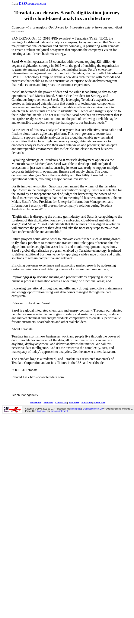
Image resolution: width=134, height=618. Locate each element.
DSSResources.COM (93, 409)
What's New (99, 403)
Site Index (74, 403)
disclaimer (41, 412)
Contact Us (61, 403)
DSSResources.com (32, 3)
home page (75, 409)
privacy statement (59, 412)
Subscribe (87, 403)
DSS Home (35, 403)
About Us (48, 403)
